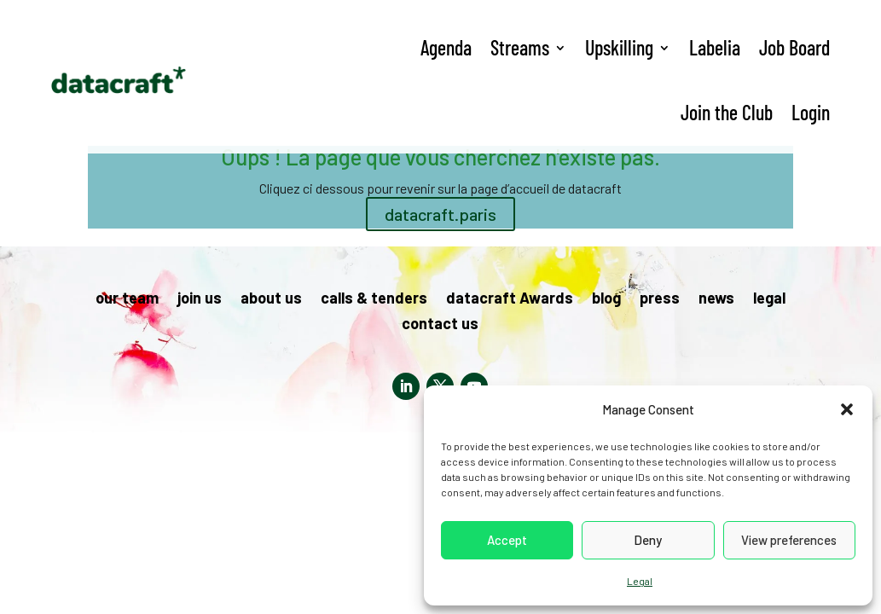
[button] (846, 409)
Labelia (714, 47)
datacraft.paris (440, 214)
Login (810, 112)
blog (606, 299)
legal (769, 299)
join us (199, 299)
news (716, 299)
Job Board (794, 47)
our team (127, 299)
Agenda (446, 47)
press (660, 299)
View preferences (789, 539)
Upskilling (619, 47)
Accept (507, 539)
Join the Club (727, 112)
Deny (648, 539)
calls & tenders (374, 299)
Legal (639, 581)
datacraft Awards (509, 299)
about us (271, 299)
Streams (519, 47)
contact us (440, 325)
